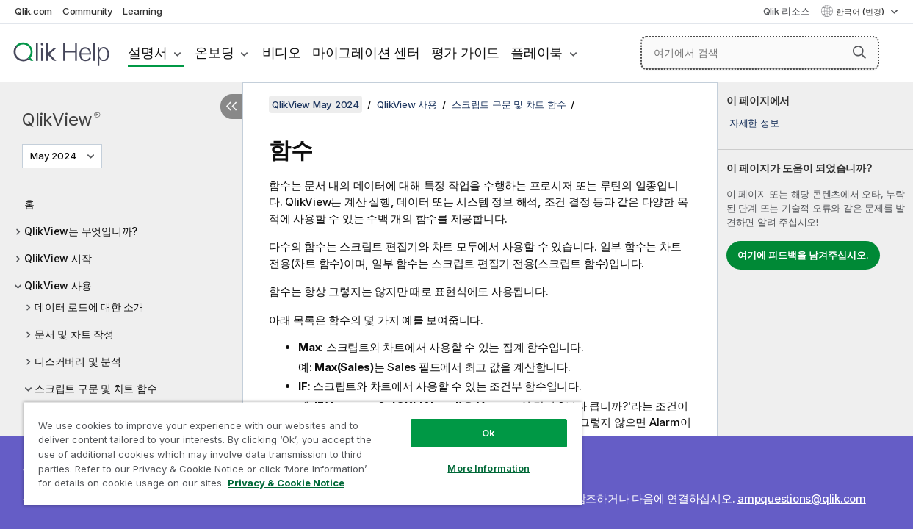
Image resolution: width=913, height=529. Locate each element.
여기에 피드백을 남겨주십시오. (803, 255)
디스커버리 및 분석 (78, 361)
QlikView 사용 (57, 285)
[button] (859, 52)
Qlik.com (33, 11)
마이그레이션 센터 (366, 52)
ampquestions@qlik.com (801, 498)
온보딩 (214, 52)
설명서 (147, 52)
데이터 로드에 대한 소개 (89, 307)
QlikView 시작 (57, 258)
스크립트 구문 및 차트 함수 (95, 388)
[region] (288, 448)
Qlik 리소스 (786, 11)
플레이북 (536, 52)
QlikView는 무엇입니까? (80, 231)
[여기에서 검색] (760, 52)
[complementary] (815, 305)
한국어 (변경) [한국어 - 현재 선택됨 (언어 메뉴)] (861, 12)
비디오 (281, 52)
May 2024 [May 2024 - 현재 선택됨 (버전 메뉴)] (54, 156)
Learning (142, 11)
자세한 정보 (754, 123)
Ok (464, 422)
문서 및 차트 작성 (74, 334)
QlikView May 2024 (315, 104)
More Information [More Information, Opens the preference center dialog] (464, 457)
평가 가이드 (465, 52)
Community (87, 11)
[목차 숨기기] (231, 106)
